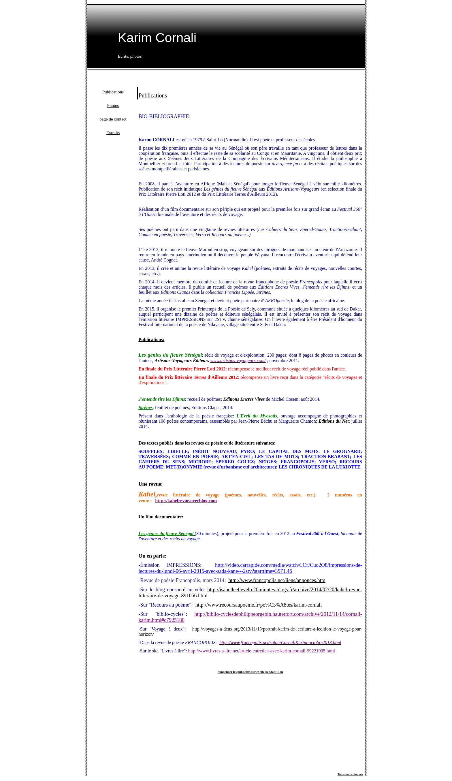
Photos (113, 105)
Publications (113, 92)
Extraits (113, 132)
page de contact (112, 119)
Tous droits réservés (350, 774)
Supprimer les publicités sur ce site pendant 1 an (250, 671)
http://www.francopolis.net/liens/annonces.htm (276, 580)
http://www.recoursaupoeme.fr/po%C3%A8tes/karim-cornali (258, 605)
